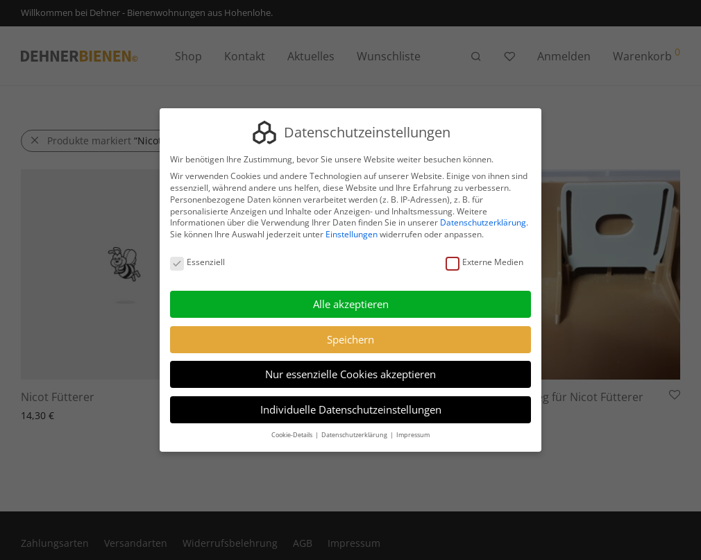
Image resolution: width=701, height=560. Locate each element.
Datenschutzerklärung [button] (355, 434)
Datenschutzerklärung (483, 223)
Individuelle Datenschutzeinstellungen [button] (350, 409)
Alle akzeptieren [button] (351, 304)
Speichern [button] (350, 339)
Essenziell (197, 263)
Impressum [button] (413, 434)
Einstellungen (352, 234)
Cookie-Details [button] (292, 434)
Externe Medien (484, 263)
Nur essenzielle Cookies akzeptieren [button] (350, 374)
